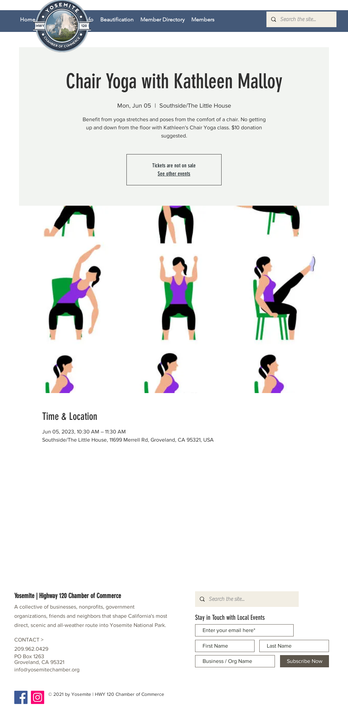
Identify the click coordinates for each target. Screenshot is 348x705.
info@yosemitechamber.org (47, 669)
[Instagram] (37, 697)
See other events (174, 173)
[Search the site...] (301, 19)
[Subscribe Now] (304, 661)
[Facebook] (21, 697)
